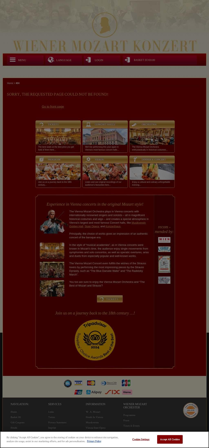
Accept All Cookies (170, 439)
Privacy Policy (94, 441)
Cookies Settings (140, 439)
